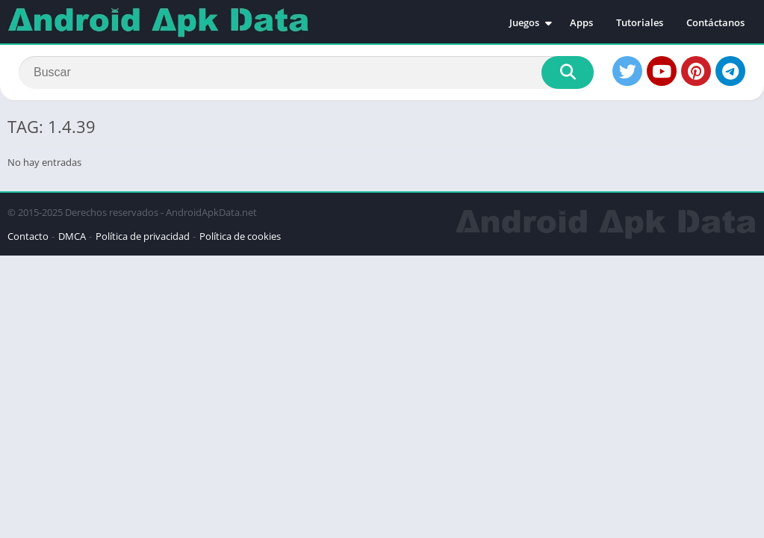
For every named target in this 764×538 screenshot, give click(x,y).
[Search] (306, 72)
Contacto (28, 236)
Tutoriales (639, 22)
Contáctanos (715, 22)
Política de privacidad (143, 236)
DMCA (72, 236)
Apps (581, 22)
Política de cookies (240, 236)
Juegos (524, 22)
